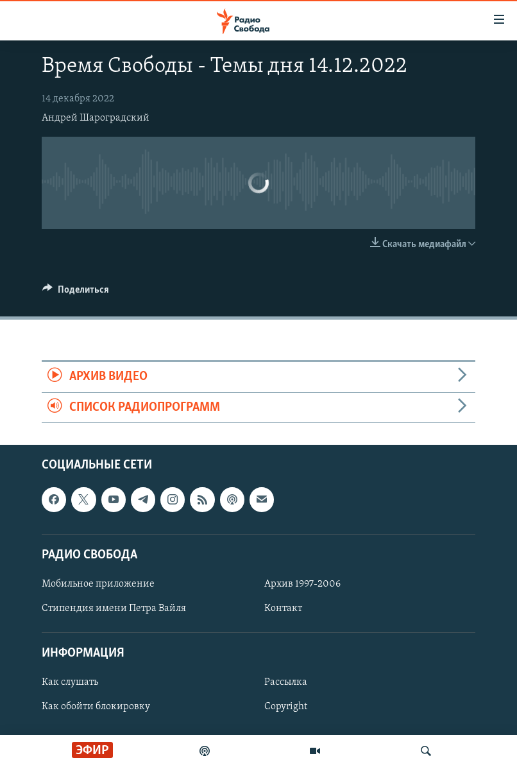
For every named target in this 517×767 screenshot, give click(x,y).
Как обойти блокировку (96, 707)
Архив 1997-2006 (302, 584)
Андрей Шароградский (95, 118)
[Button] (75, 292)
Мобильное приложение (98, 584)
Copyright (285, 707)
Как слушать (70, 682)
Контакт (283, 608)
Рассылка (285, 682)
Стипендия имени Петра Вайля (114, 608)
